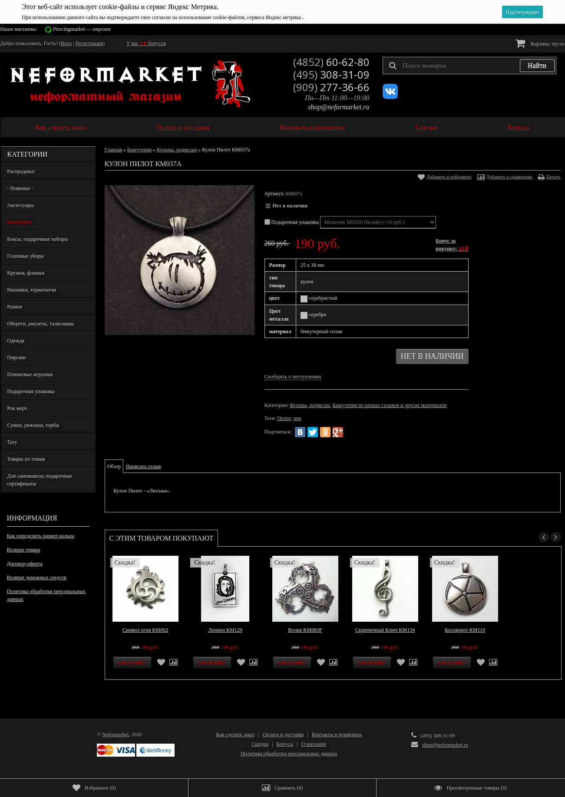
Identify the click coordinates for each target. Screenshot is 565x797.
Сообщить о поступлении (292, 377)
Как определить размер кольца (40, 536)
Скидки (426, 127)
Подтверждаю (522, 12)
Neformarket (115, 734)
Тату (12, 442)
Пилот (284, 418)
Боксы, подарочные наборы (37, 239)
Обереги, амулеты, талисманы (40, 324)
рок (297, 418)
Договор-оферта (25, 564)
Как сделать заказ (61, 127)
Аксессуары (20, 205)
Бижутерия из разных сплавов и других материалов (389, 405)
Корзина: (540, 43)
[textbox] (469, 65)
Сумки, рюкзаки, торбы (33, 425)
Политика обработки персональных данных (46, 595)
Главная (113, 150)
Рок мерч (17, 408)
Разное (15, 307)
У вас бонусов (146, 43)
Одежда (16, 341)
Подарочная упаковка (31, 391)
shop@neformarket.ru (338, 107)
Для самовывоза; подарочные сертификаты (40, 480)
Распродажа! (21, 171)
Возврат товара (23, 550)
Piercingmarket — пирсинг (82, 29)
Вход (66, 43)
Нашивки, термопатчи (31, 290)
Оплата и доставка (183, 127)
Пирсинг (16, 357)
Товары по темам (26, 459)
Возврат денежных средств (36, 577)
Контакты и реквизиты (312, 127)
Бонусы (518, 127)
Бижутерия (19, 222)
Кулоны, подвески (177, 150)
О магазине (314, 744)
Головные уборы (25, 256)
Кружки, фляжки (26, 273)
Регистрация (89, 43)
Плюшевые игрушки (30, 374)
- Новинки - (20, 188)
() (94, 788)
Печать (553, 176)
